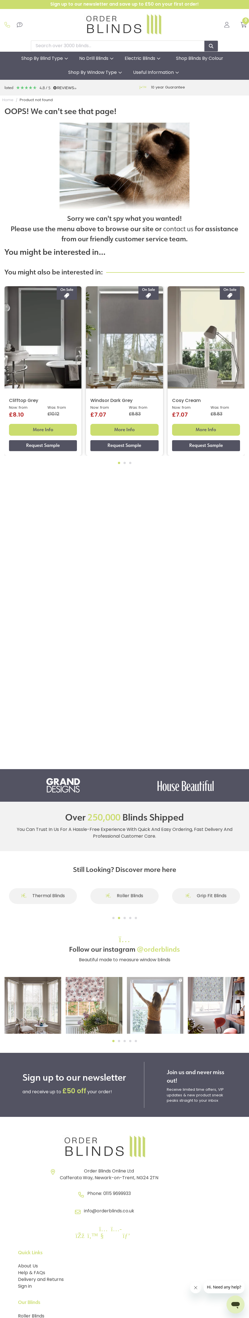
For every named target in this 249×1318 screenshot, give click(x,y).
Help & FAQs (31, 1273)
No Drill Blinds (93, 58)
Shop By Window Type (92, 73)
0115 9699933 (117, 1194)
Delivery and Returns (41, 1280)
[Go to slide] (113, 918)
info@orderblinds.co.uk (109, 1211)
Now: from (18, 408)
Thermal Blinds (43, 896)
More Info (43, 429)
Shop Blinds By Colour (199, 58)
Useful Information (153, 73)
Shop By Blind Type (42, 58)
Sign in (25, 1286)
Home (7, 100)
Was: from (56, 408)
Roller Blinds (124, 896)
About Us (28, 1266)
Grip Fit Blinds (206, 896)
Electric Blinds (140, 58)
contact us (178, 228)
